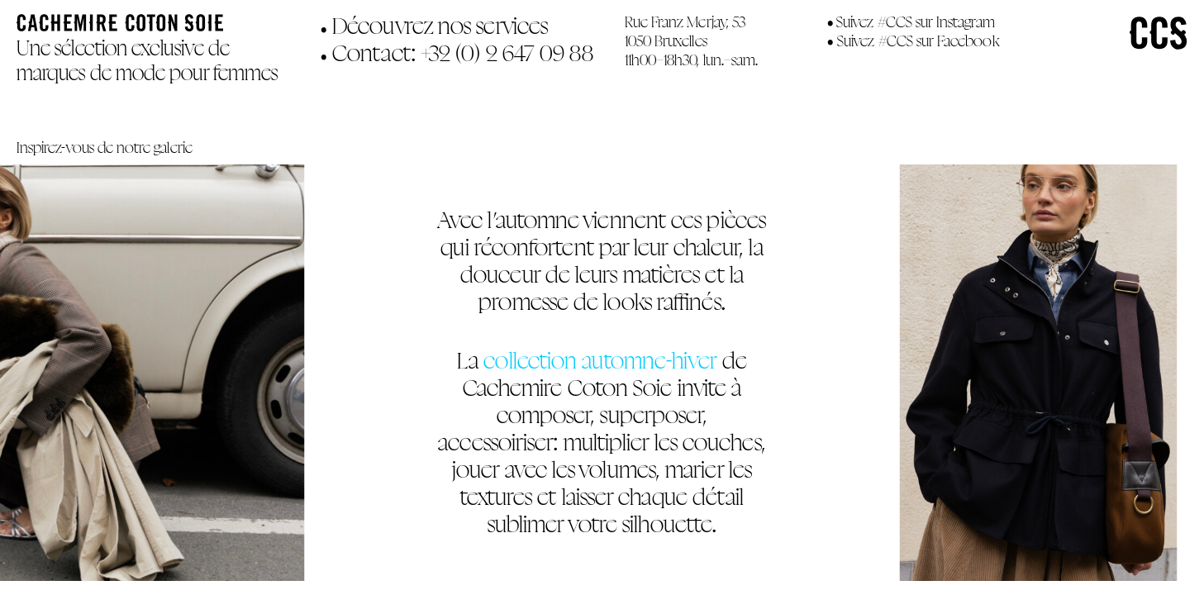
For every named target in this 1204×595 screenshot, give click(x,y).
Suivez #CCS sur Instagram (915, 22)
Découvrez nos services (434, 25)
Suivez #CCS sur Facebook (917, 41)
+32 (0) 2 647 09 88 (507, 53)
